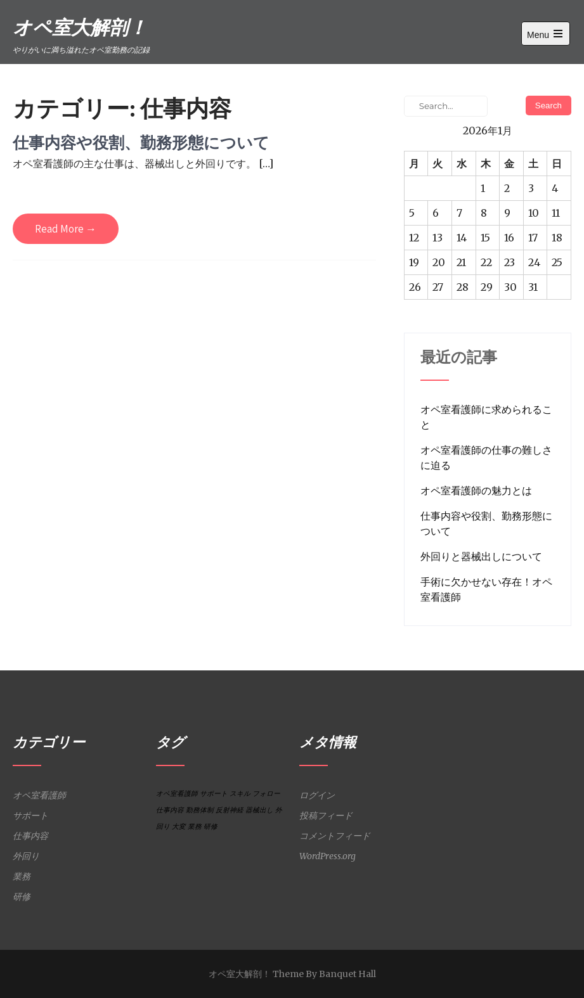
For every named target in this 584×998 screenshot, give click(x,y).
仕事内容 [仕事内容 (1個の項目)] (170, 810)
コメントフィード (334, 835)
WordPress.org (327, 856)
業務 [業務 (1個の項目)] (195, 826)
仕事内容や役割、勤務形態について (141, 142)
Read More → (65, 229)
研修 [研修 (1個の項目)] (210, 826)
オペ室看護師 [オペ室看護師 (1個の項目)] (177, 794)
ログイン (317, 795)
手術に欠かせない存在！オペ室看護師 (486, 589)
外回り (26, 856)
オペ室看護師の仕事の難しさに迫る (486, 457)
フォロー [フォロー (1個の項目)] (266, 794)
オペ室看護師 (39, 795)
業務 (21, 876)
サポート (30, 815)
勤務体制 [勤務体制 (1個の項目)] (200, 810)
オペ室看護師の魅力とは (476, 490)
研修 (21, 896)
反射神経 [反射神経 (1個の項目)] (229, 810)
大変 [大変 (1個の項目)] (179, 826)
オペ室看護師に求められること (486, 417)
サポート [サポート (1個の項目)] (214, 794)
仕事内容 (30, 835)
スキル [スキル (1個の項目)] (240, 794)
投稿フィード (326, 815)
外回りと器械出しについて (481, 556)
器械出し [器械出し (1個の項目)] (259, 810)
